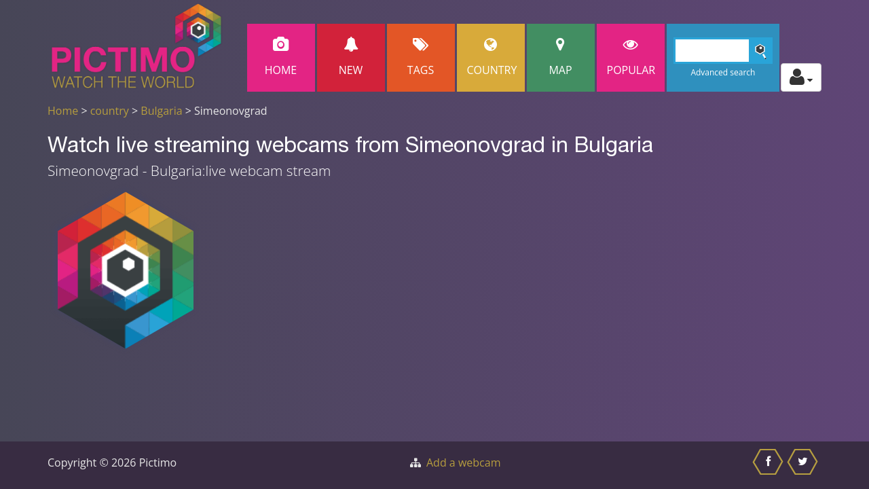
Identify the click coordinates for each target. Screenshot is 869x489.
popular (631, 57)
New (351, 57)
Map (561, 57)
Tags (421, 57)
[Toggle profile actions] (801, 77)
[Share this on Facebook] (769, 465)
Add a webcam (463, 462)
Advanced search (722, 72)
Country (492, 57)
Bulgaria (161, 110)
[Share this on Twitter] (804, 465)
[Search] (723, 50)
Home (281, 57)
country (109, 110)
